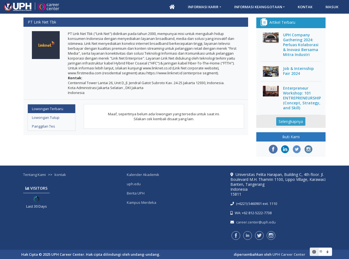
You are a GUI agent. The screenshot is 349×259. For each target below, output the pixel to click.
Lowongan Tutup (45, 117)
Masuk (332, 6)
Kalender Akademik (143, 174)
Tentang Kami (34, 174)
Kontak (305, 6)
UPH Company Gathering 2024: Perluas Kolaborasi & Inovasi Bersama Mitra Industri (300, 45)
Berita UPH (136, 193)
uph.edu (134, 183)
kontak (60, 174)
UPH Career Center (288, 254)
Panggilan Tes (43, 126)
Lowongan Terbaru (47, 108)
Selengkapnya (291, 121)
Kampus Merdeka (141, 202)
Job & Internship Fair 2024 (298, 71)
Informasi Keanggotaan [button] (258, 6)
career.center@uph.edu (256, 222)
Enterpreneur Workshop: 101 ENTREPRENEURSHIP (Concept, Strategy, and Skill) (302, 98)
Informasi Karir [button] (203, 6)
